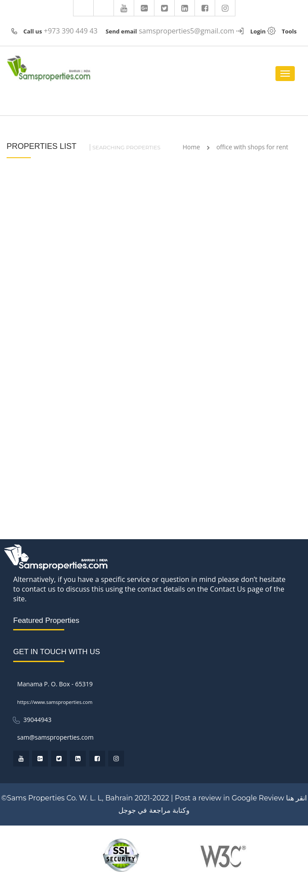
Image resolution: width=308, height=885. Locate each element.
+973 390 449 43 (71, 31)
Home (191, 147)
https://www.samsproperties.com (54, 702)
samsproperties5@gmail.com (186, 31)
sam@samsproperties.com (55, 737)
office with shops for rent (252, 147)
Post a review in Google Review (229, 798)
